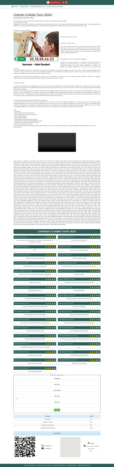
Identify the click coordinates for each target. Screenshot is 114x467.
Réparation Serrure (71, 464)
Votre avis (57, 402)
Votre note (57, 396)
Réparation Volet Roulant (84, 464)
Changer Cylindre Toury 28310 (57, 142)
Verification (57, 378)
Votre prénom (57, 390)
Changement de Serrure (30, 464)
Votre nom (57, 384)
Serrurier (90, 443)
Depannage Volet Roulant (59, 464)
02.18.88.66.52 (54, 2)
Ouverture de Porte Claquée (44, 464)
